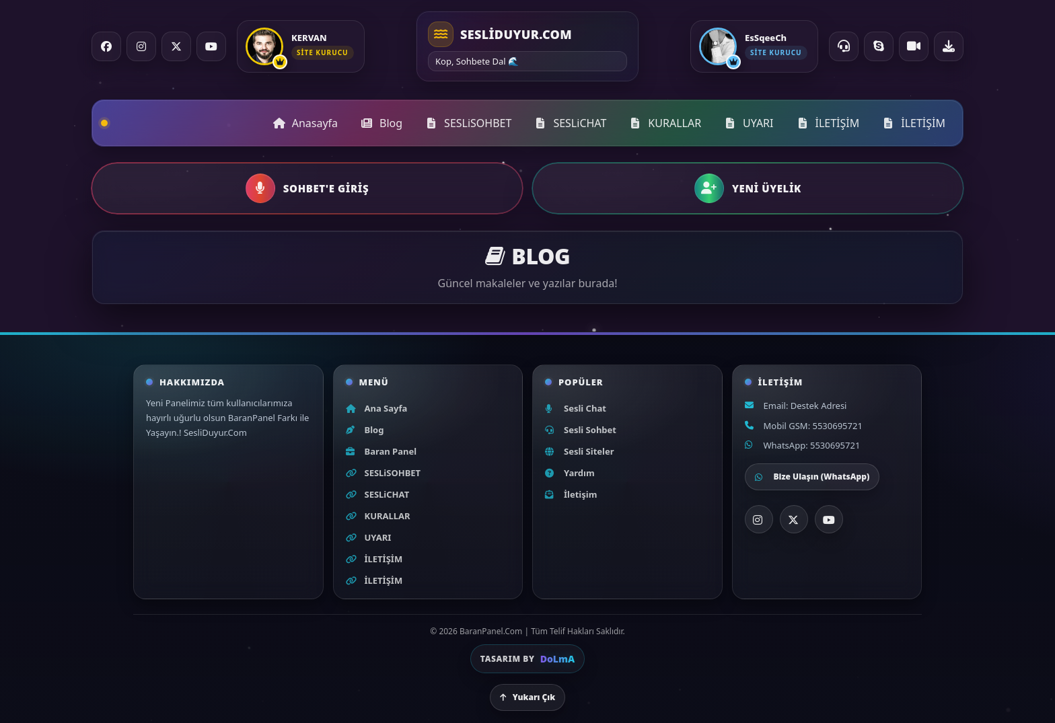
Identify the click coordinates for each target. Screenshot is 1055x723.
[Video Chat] (914, 46)
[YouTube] (211, 46)
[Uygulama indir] (948, 46)
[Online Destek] (844, 46)
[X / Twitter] (176, 46)
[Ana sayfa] (527, 46)
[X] (794, 519)
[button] (307, 188)
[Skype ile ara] (879, 46)
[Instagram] (141, 46)
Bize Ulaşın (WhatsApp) (812, 476)
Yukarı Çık (527, 697)
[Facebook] (106, 46)
